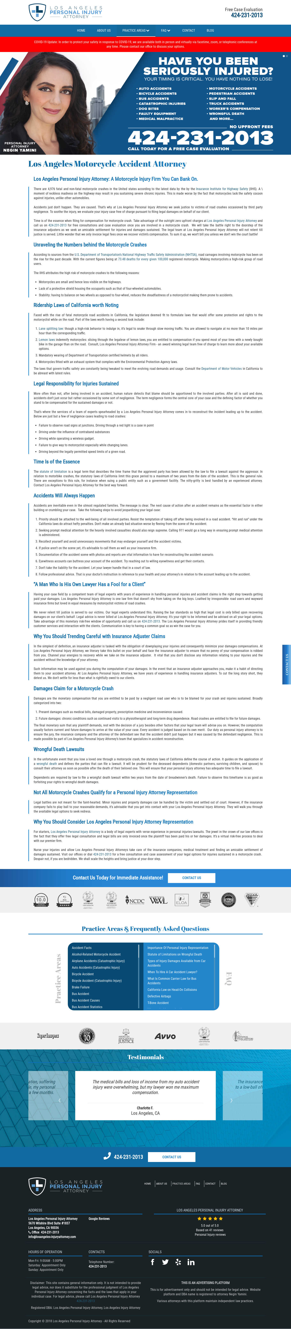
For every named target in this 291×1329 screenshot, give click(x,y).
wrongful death (47, 764)
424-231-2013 (247, 15)
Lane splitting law (51, 329)
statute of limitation (53, 472)
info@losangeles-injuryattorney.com (52, 1237)
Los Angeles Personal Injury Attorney (232, 221)
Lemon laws (47, 340)
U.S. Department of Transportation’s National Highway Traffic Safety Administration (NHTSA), (136, 255)
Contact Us (191, 878)
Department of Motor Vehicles (221, 369)
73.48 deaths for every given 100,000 (143, 259)
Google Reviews (99, 1219)
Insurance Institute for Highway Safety (221, 189)
